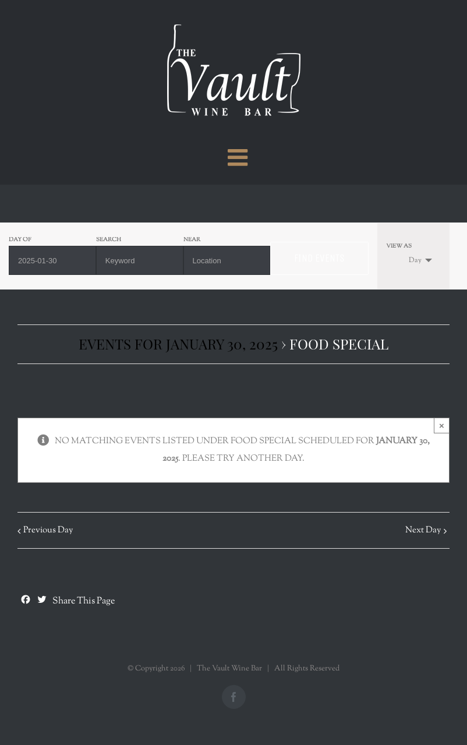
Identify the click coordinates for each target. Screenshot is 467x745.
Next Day (423, 530)
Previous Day (48, 530)
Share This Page (83, 602)
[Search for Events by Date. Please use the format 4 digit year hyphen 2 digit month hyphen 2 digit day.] (52, 260)
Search (108, 240)
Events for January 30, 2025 (178, 343)
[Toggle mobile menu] (239, 157)
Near (191, 240)
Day (408, 260)
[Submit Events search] (319, 258)
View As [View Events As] (399, 246)
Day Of (20, 240)
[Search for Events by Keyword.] (139, 260)
